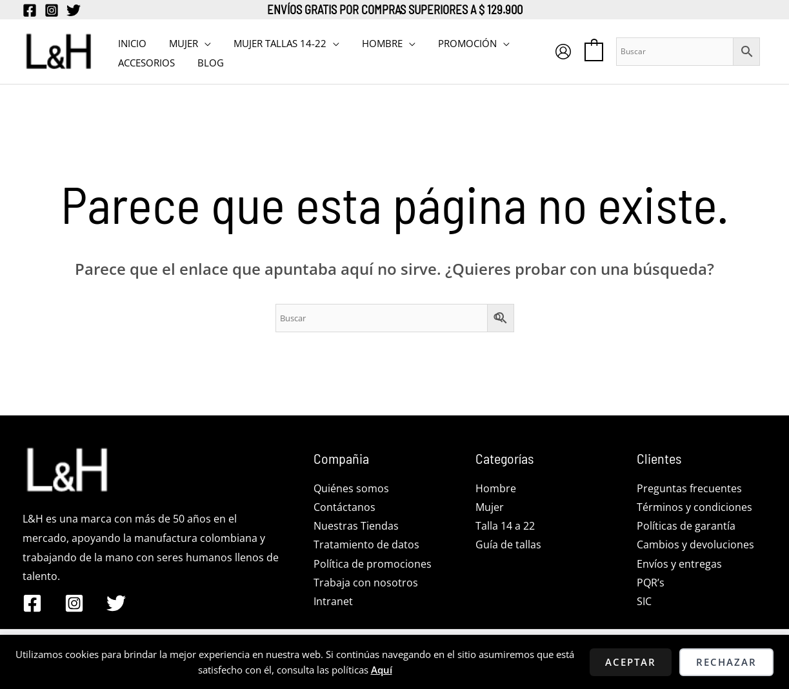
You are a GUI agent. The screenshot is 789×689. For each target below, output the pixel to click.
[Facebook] (30, 10)
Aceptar (630, 661)
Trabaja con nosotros (366, 584)
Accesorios (144, 61)
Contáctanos (344, 507)
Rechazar (726, 661)
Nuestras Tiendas (356, 526)
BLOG (205, 61)
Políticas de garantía (686, 526)
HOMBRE (370, 41)
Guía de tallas (508, 546)
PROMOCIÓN (452, 41)
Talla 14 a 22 (505, 526)
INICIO (130, 41)
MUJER (178, 41)
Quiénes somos (351, 488)
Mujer (489, 507)
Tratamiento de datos (366, 546)
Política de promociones (373, 564)
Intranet (333, 603)
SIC (644, 603)
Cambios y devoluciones (695, 546)
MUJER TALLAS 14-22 (271, 41)
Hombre (495, 488)
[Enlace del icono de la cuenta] (563, 51)
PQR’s (650, 584)
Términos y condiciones (694, 507)
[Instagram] (52, 10)
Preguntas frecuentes (689, 488)
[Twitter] (73, 10)
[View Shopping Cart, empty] (593, 51)
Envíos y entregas (679, 564)
